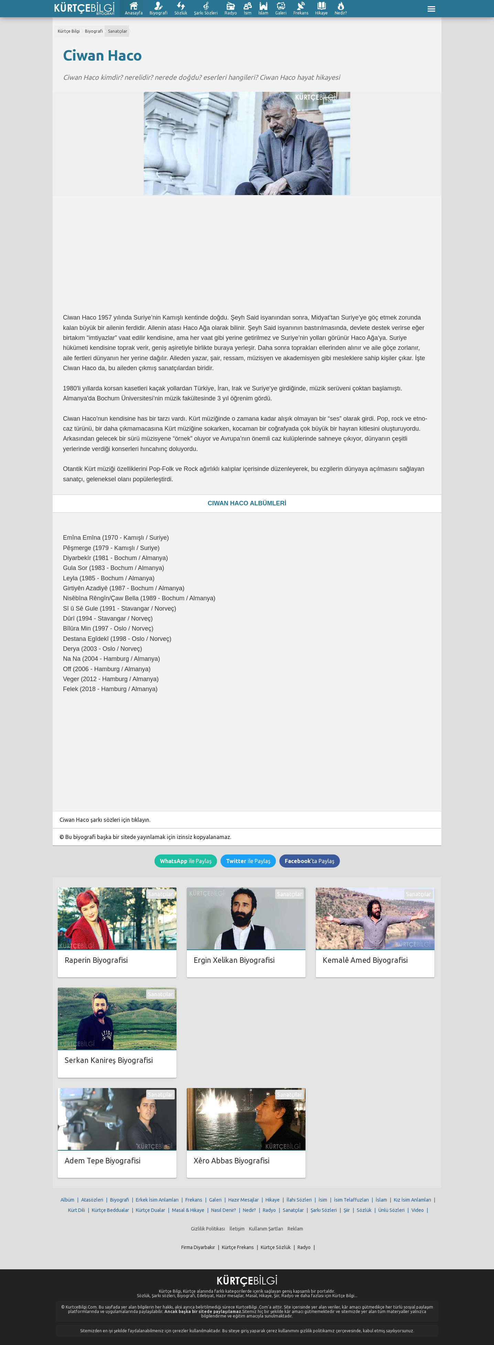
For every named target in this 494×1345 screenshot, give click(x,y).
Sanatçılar (117, 31)
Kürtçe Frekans (238, 1247)
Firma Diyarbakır (198, 1247)
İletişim (237, 1228)
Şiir (347, 1210)
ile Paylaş (186, 861)
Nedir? (341, 13)
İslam (263, 13)
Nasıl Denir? (223, 1210)
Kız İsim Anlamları (412, 1200)
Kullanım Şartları (266, 1228)
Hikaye (321, 13)
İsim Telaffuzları (351, 1200)
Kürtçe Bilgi (69, 31)
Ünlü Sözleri (391, 1210)
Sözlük (180, 13)
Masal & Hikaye (188, 1210)
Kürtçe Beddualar (110, 1210)
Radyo (231, 13)
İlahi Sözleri (299, 1200)
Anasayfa (134, 13)
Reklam (295, 1228)
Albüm (67, 1200)
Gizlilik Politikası (208, 1228)
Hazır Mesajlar (243, 1200)
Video (417, 1210)
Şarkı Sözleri (206, 13)
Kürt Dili (76, 1210)
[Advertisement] (247, 254)
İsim (247, 13)
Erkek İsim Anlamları (157, 1200)
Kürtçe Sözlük (276, 1247)
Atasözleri (92, 1200)
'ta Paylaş (309, 861)
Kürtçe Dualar (150, 1210)
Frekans (300, 13)
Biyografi (159, 13)
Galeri (281, 13)
